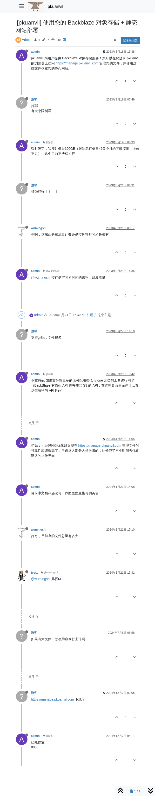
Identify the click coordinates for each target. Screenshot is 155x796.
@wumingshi (51, 271)
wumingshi (39, 228)
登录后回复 (130, 40)
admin (35, 51)
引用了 (92, 315)
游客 (34, 99)
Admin (27, 40)
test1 (34, 572)
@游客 (48, 142)
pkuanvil (55, 6)
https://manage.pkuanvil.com (76, 63)
